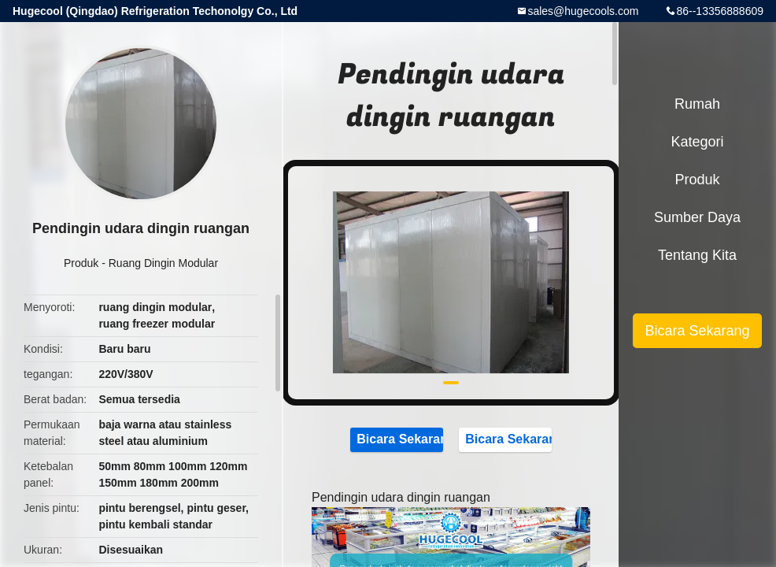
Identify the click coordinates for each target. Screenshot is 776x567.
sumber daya (697, 217)
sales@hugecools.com (582, 11)
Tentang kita (697, 255)
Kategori (697, 142)
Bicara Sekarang (396, 439)
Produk (81, 263)
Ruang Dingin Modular (163, 263)
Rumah (697, 104)
